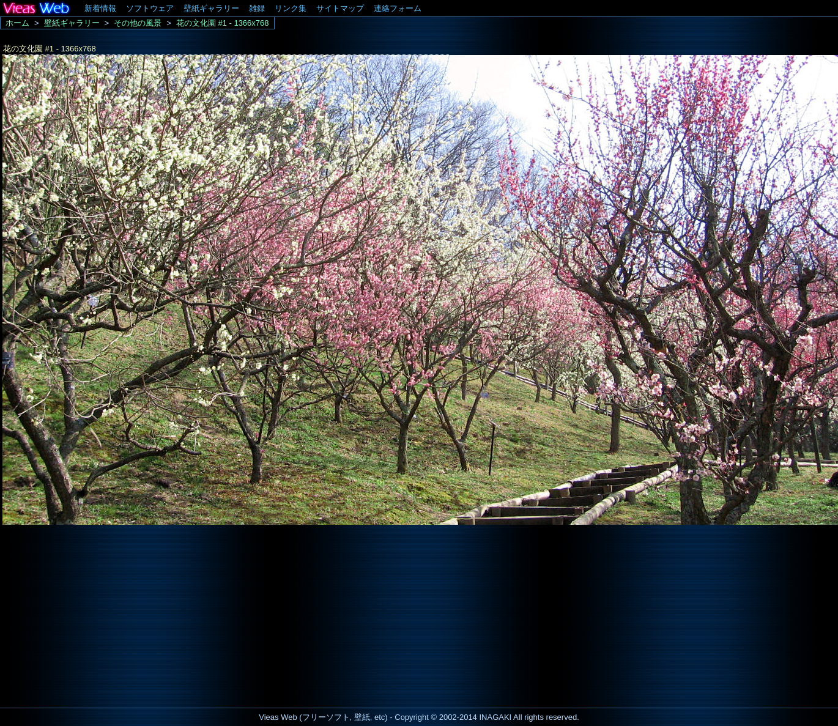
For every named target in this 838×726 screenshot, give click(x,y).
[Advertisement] (103, 612)
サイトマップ (340, 8)
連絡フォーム (397, 8)
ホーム (17, 23)
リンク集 (290, 8)
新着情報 (100, 8)
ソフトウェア (150, 8)
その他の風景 (137, 23)
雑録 (257, 8)
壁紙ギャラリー (211, 8)
